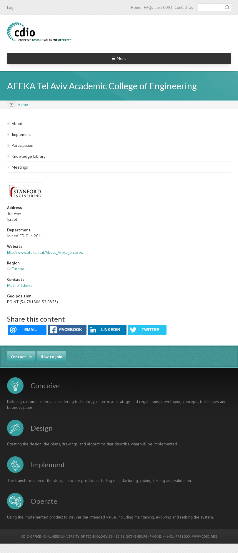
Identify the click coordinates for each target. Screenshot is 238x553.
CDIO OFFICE (31, 536)
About (17, 123)
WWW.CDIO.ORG (204, 536)
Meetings (20, 167)
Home (136, 7)
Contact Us (183, 7)
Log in (12, 7)
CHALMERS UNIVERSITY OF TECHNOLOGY (75, 536)
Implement (21, 134)
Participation (22, 145)
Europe (18, 268)
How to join (51, 356)
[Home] (11, 105)
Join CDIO (163, 7)
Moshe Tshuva (19, 285)
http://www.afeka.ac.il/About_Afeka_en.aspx (45, 252)
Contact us (21, 356)
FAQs (148, 7)
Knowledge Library (29, 156)
